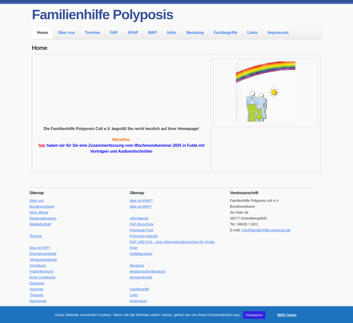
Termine (92, 32)
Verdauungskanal (43, 260)
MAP (152, 32)
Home (42, 32)
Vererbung (37, 265)
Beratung (194, 32)
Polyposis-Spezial (144, 236)
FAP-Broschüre (142, 224)
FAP (114, 32)
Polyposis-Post (141, 230)
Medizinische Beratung (147, 271)
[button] (271, 312)
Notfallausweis (141, 254)
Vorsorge (36, 289)
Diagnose (36, 283)
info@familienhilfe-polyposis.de (266, 230)
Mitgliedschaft (40, 224)
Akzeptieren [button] (254, 315)
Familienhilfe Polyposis (102, 14)
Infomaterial (139, 218)
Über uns (66, 32)
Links (252, 32)
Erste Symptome (42, 277)
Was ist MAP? (141, 206)
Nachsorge (38, 301)
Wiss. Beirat (38, 212)
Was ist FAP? (39, 248)
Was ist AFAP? (141, 201)
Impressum (277, 32)
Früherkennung (41, 271)
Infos (171, 32)
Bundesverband (41, 206)
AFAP (133, 32)
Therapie (36, 295)
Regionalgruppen (42, 218)
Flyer (134, 248)
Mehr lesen (286, 315)
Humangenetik (141, 277)
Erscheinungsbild (42, 254)
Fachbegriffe (225, 32)
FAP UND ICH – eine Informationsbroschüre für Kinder (172, 242)
